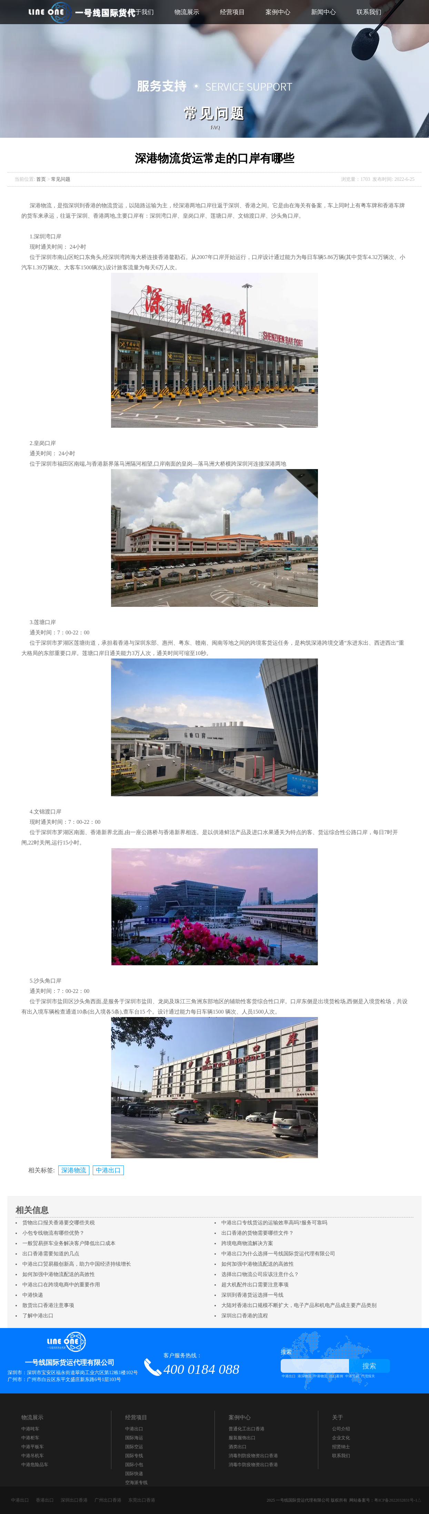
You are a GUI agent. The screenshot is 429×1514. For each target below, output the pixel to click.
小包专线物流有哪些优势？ (53, 1233)
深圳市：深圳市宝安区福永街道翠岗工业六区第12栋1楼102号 (73, 1372)
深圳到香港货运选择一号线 (252, 1295)
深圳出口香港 (74, 1500)
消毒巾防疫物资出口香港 (253, 1464)
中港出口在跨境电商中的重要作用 (61, 1284)
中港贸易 (352, 1376)
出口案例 (336, 1376)
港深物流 (304, 1376)
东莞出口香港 (141, 1500)
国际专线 (134, 1455)
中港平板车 (32, 1446)
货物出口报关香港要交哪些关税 (58, 1222)
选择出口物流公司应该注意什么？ (260, 1274)
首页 (41, 179)
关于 (337, 1417)
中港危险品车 (34, 1464)
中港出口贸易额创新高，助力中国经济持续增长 (76, 1264)
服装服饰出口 (242, 1437)
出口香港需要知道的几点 (50, 1253)
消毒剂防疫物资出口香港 (253, 1455)
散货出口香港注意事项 (48, 1305)
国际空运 (134, 1446)
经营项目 (232, 12)
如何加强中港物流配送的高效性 (257, 1264)
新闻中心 (323, 12)
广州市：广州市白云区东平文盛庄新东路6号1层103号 (64, 1379)
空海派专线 (136, 1482)
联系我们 (369, 12)
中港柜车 (30, 1437)
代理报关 (368, 1376)
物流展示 (186, 12)
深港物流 (73, 1170)
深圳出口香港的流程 (244, 1315)
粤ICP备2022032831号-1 (395, 1500)
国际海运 (134, 1437)
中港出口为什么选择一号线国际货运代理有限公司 (278, 1253)
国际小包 (134, 1464)
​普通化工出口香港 (247, 1428)
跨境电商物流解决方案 (247, 1243)
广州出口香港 (107, 1500)
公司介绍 (341, 1428)
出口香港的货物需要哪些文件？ (257, 1233)
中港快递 (32, 1295)
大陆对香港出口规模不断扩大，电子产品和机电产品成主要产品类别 (299, 1305)
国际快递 (134, 1473)
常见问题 (60, 179)
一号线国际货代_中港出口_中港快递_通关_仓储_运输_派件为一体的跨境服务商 (83, 12)
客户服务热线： (201, 1364)
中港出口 (108, 1170)
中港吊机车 (32, 1455)
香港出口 (45, 1500)
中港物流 (320, 1376)
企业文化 (341, 1437)
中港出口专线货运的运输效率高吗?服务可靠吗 (274, 1222)
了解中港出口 (37, 1315)
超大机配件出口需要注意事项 (255, 1284)
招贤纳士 (341, 1446)
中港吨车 (30, 1428)
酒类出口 (238, 1446)
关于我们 (141, 12)
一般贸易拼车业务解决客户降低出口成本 (69, 1243)
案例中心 (278, 12)
